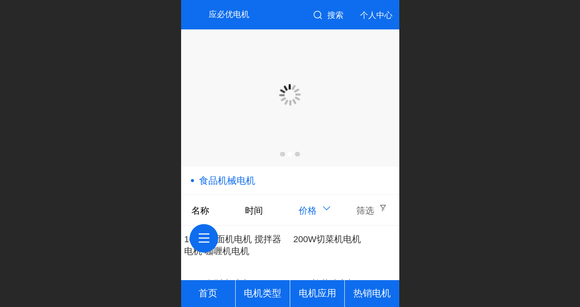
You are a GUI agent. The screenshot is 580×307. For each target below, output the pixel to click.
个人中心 (376, 15)
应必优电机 (229, 14)
